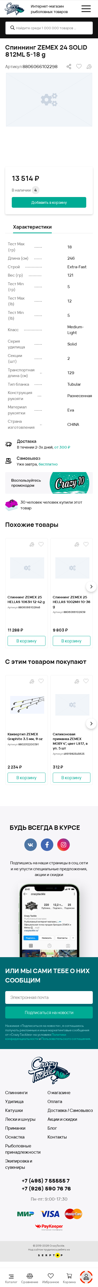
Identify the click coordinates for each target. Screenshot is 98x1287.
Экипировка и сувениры (18, 1164)
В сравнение (89, 66)
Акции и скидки (62, 1119)
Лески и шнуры (20, 1119)
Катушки (14, 1110)
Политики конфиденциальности (35, 1036)
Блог (52, 1128)
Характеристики (32, 227)
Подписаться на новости (49, 1012)
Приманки (15, 1128)
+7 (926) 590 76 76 (46, 1188)
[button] (91, 586)
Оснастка (15, 1137)
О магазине (59, 1092)
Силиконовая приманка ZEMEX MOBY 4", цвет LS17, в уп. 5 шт (70, 741)
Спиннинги (16, 1092)
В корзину (26, 641)
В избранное (79, 66)
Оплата (55, 1101)
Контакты (57, 1137)
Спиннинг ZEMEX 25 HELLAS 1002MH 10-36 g (71, 602)
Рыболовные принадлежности (23, 1149)
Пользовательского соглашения (65, 1038)
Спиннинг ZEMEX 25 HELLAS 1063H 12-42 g (26, 599)
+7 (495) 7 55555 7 (46, 1180)
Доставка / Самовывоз (70, 1110)
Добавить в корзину (49, 202)
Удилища (14, 1101)
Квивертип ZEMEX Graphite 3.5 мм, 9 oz (25, 736)
